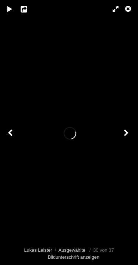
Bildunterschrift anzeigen (73, 257)
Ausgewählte (72, 250)
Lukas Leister (38, 250)
